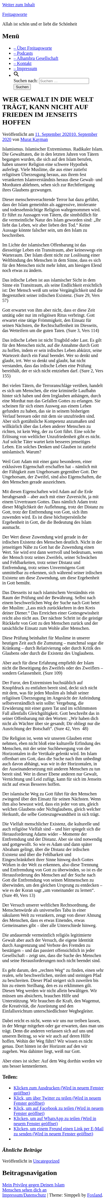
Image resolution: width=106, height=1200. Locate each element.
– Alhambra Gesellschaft (36, 58)
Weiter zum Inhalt (18, 4)
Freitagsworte (14, 14)
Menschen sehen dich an (24, 1190)
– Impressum (25, 68)
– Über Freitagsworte (33, 48)
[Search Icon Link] (16, 75)
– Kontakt (23, 63)
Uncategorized (46, 1161)
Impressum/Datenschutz (24, 1195)
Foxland (94, 1195)
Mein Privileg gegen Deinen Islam (33, 1184)
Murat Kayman (34, 139)
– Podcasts (23, 53)
